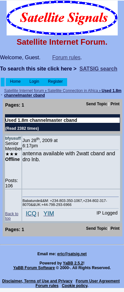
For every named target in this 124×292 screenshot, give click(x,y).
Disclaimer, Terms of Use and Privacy (37, 281)
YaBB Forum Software (34, 268)
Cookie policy (74, 285)
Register (55, 81)
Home (15, 81)
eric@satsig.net (72, 254)
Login (34, 81)
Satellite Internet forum (24, 90)
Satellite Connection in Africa (73, 90)
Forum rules (66, 57)
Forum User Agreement (98, 281)
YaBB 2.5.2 (73, 263)
